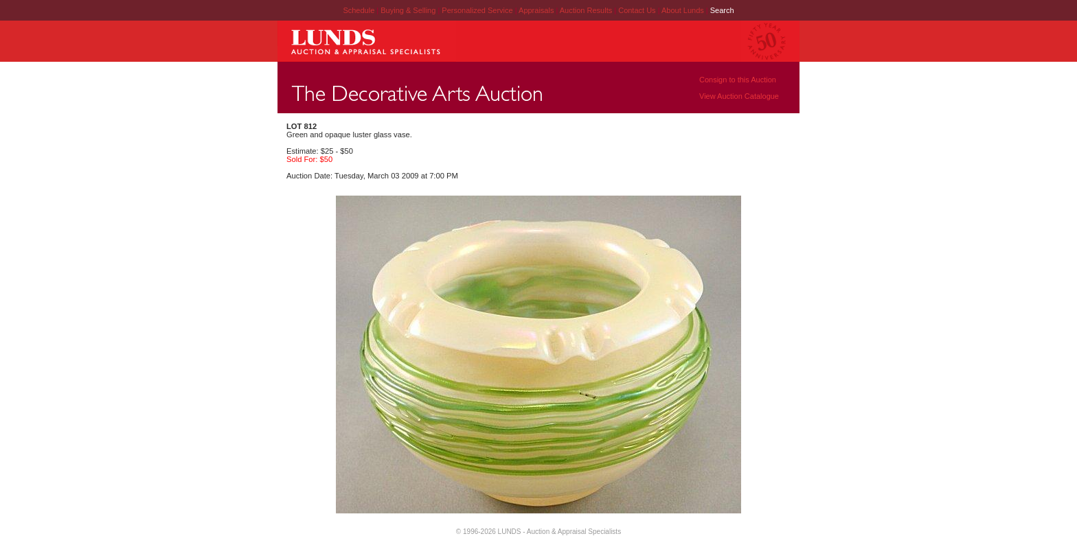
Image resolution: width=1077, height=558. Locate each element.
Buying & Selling (409, 10)
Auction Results (587, 10)
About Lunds (683, 10)
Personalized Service (478, 10)
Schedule (358, 10)
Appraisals (537, 10)
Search (722, 10)
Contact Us (636, 10)
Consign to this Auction (737, 79)
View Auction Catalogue (739, 96)
